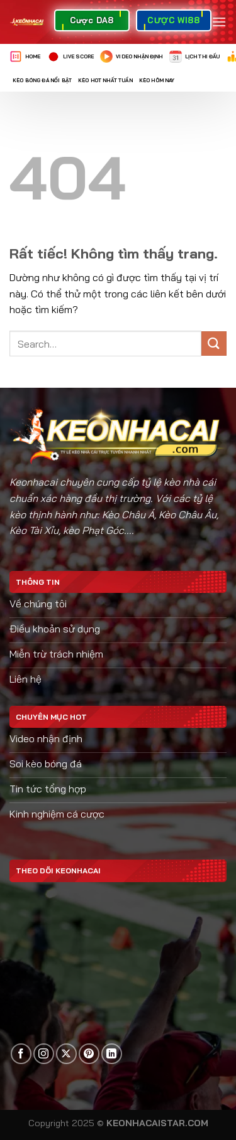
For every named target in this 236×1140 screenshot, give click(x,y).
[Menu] (219, 21)
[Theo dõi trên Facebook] (21, 1053)
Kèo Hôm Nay (157, 80)
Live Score (70, 56)
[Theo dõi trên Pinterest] (89, 1053)
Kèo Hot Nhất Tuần (105, 80)
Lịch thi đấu (194, 56)
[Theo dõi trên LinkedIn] (111, 1053)
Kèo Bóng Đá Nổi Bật (42, 80)
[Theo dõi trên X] (66, 1053)
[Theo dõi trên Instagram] (43, 1053)
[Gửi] (214, 343)
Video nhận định (131, 56)
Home (25, 56)
